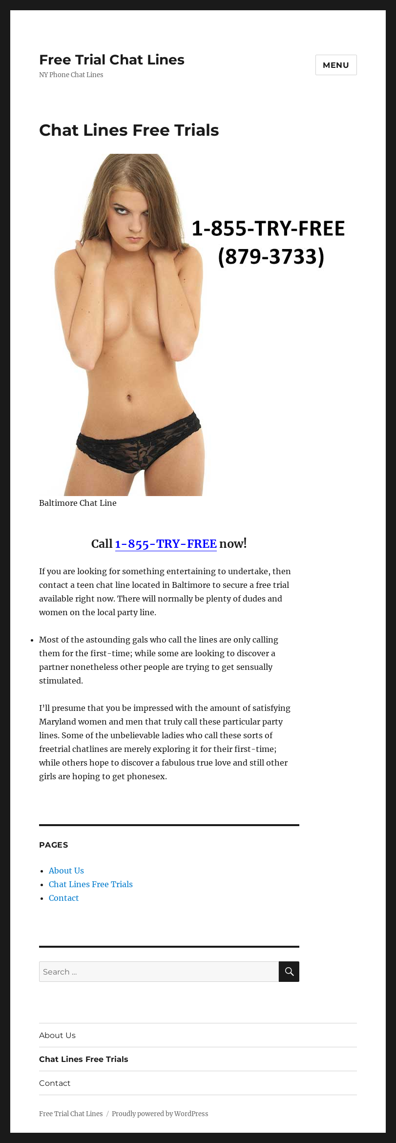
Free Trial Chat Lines (112, 59)
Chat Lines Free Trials (91, 884)
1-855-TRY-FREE (166, 544)
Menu (336, 65)
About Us (66, 870)
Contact (64, 898)
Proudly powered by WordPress (160, 1114)
